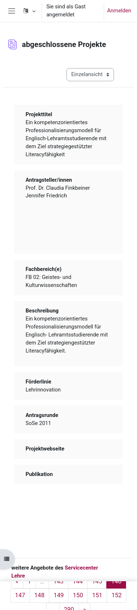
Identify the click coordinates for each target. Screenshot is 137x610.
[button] (29, 11)
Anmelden (119, 10)
